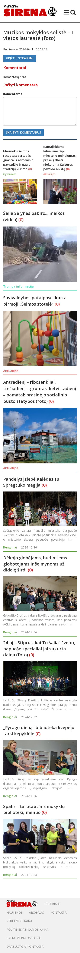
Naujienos (14, 912)
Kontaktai (58, 912)
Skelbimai (52, 904)
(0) (30, 169)
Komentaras (12, 94)
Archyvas (36, 912)
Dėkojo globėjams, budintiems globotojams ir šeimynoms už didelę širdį (35, 564)
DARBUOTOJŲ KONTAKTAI (25, 946)
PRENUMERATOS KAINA (23, 938)
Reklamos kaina (19, 921)
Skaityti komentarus (23, 132)
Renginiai (10, 547)
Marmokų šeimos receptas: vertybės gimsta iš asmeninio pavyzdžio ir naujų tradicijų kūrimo (18, 160)
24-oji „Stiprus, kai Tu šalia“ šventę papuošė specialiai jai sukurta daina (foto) (39, 649)
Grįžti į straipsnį (19, 58)
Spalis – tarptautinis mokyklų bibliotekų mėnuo (34, 809)
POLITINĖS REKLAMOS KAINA (27, 929)
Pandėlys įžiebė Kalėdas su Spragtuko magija (31, 482)
